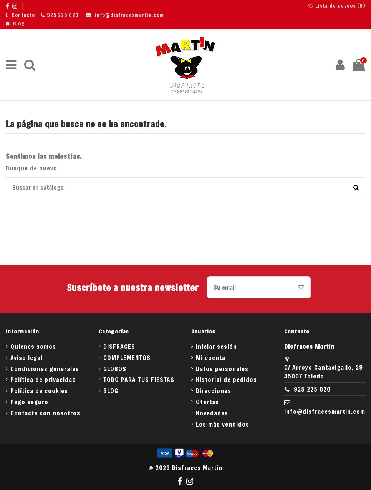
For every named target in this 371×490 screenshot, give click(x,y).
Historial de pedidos (226, 379)
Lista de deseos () (336, 5)
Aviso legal (26, 357)
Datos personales (222, 369)
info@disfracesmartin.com (129, 15)
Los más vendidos (222, 424)
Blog (19, 23)
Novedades (212, 413)
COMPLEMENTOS (127, 357)
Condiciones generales (44, 369)
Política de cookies (39, 391)
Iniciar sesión (216, 346)
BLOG (110, 391)
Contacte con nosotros (45, 413)
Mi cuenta (210, 357)
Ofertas (207, 402)
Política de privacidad (43, 379)
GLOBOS (114, 369)
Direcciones (213, 391)
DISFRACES (119, 346)
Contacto (23, 15)
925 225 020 (63, 15)
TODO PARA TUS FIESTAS (138, 379)
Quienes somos (33, 346)
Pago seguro (29, 402)
